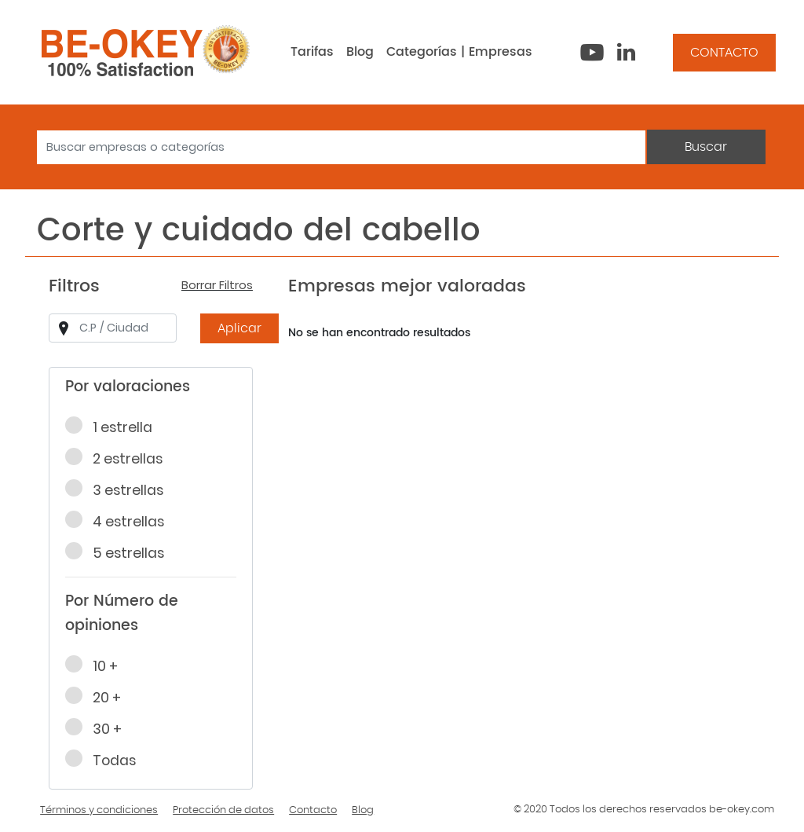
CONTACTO (724, 52)
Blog (360, 52)
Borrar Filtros (217, 285)
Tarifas (312, 52)
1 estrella (114, 426)
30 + (98, 728)
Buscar (706, 147)
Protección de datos (223, 810)
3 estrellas (119, 489)
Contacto (313, 810)
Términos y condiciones (99, 810)
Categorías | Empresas (459, 52)
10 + (96, 665)
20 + (98, 697)
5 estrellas (119, 552)
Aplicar (239, 328)
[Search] (341, 147)
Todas (105, 760)
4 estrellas (119, 521)
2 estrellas (119, 458)
